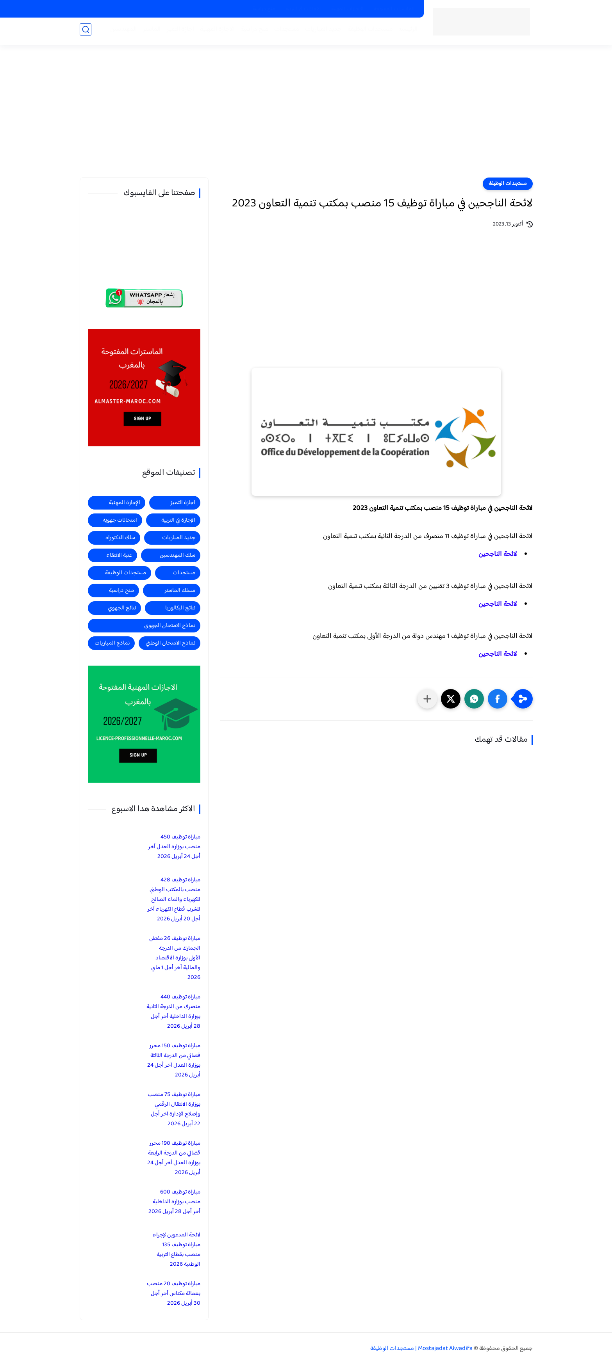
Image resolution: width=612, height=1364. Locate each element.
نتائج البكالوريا (180, 608)
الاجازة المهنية (215, 31)
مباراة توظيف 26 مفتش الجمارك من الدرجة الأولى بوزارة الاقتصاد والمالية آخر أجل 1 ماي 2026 (174, 958)
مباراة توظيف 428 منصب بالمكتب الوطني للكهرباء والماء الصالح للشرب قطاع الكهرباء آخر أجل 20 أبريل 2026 (173, 899)
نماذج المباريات (112, 643)
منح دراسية (263, 9)
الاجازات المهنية (347, 9)
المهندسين (121, 31)
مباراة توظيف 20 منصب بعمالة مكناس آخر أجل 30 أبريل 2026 (173, 1293)
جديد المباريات (321, 31)
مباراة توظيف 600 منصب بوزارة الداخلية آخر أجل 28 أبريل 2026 (174, 1202)
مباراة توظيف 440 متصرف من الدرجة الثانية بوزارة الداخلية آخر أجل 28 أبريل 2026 (173, 1011)
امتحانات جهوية (120, 520)
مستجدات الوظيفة (368, 31)
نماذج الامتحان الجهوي (169, 625)
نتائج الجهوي (122, 608)
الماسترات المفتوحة (394, 9)
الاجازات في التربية (303, 9)
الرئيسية (406, 31)
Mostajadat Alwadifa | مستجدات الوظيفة (421, 1348)
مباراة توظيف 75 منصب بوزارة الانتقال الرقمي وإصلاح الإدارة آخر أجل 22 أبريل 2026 (174, 1109)
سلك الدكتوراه (120, 538)
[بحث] (85, 32)
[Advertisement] (306, 117)
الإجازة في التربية (178, 520)
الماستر (150, 31)
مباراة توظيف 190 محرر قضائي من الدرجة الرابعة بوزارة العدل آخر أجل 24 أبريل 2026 (173, 1158)
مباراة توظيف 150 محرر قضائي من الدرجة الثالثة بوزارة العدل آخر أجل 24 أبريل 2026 (173, 1060)
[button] (497, 699)
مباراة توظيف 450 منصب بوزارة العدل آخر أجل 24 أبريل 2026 (174, 846)
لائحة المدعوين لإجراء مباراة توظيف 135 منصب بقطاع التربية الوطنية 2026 (176, 1249)
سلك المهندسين (177, 555)
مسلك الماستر (179, 590)
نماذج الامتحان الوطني (170, 643)
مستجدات (284, 31)
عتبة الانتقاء (119, 555)
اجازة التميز (178, 31)
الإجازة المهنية (124, 503)
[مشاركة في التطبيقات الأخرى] (427, 699)
